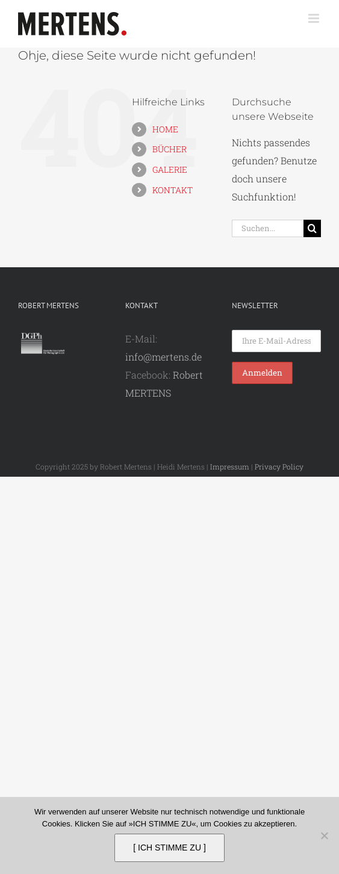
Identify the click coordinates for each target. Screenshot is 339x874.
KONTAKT (172, 190)
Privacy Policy (279, 466)
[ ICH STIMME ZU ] (169, 847)
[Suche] (312, 228)
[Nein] (324, 835)
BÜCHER (169, 149)
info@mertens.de (163, 356)
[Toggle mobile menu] (314, 18)
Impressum (229, 466)
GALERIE (169, 169)
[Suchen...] (267, 228)
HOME (165, 129)
